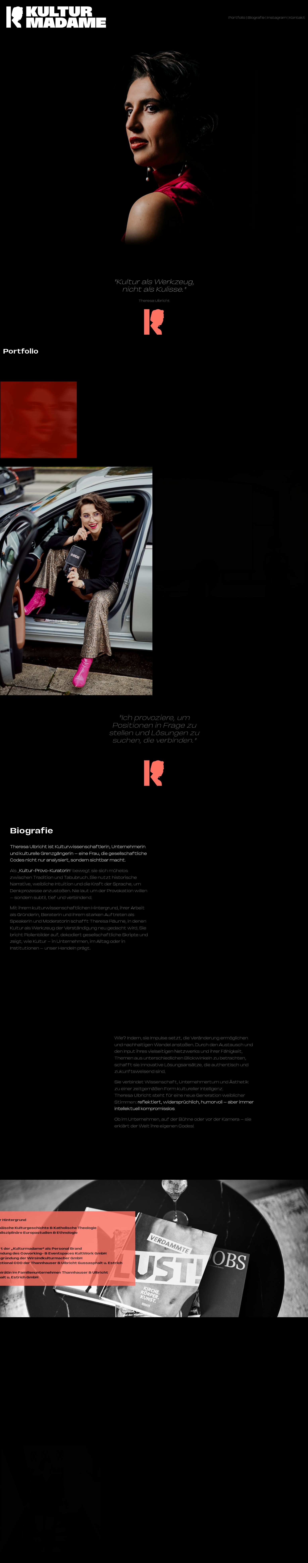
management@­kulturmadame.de (47, 1515)
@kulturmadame (41, 1523)
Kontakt (297, 18)
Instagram (277, 18)
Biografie (256, 18)
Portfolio (237, 18)
